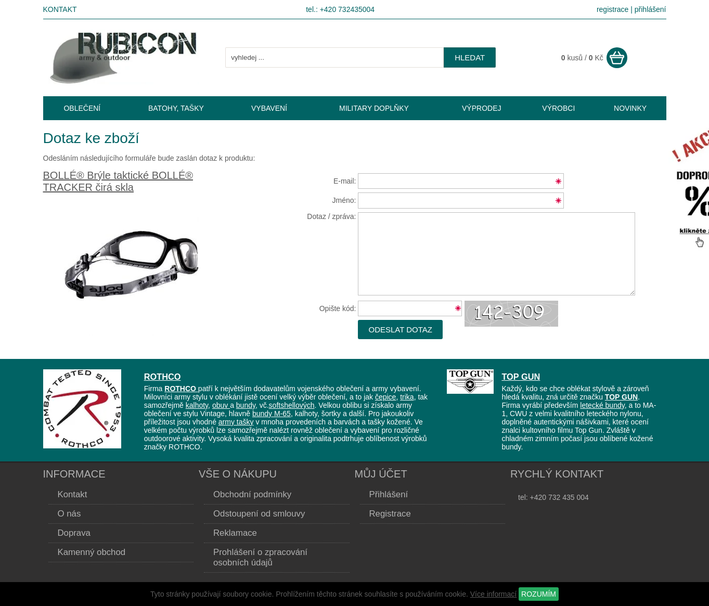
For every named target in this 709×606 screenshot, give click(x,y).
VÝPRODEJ (481, 108)
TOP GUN (520, 376)
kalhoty (197, 405)
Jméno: (344, 200)
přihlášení (650, 9)
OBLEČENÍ (81, 108)
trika (407, 397)
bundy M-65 (271, 413)
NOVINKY (630, 108)
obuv (221, 405)
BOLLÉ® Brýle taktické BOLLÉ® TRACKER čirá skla (118, 181)
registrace (612, 9)
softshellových (292, 405)
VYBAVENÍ (269, 108)
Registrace (390, 514)
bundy (245, 405)
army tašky (236, 422)
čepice (385, 397)
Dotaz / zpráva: (331, 216)
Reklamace (235, 533)
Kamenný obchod (92, 552)
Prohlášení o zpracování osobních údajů (260, 557)
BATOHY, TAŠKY (176, 108)
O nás (69, 514)
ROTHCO (162, 376)
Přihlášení (388, 494)
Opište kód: (337, 308)
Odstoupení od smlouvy (259, 514)
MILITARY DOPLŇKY (374, 108)
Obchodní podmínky (252, 494)
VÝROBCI (558, 108)
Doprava (74, 533)
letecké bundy (602, 405)
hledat (470, 57)
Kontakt (60, 9)
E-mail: (344, 181)
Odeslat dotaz (400, 329)
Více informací (493, 594)
